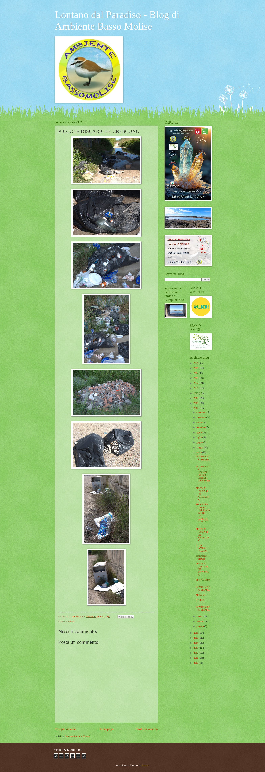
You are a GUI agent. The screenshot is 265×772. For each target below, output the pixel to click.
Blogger (145, 765)
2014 (196, 643)
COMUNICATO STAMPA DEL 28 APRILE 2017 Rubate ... (203, 475)
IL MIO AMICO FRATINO (202, 548)
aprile (199, 452)
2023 (196, 378)
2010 (196, 663)
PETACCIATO (203, 580)
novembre (201, 417)
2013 (196, 648)
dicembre (201, 412)
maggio (200, 447)
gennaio (200, 626)
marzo (199, 616)
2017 (196, 408)
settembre (201, 427)
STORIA (200, 600)
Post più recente (65, 729)
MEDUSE (200, 595)
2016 (196, 632)
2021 (196, 388)
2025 (196, 368)
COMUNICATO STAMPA (203, 458)
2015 (196, 638)
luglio (199, 437)
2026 (196, 363)
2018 (196, 403)
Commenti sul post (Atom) (77, 736)
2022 (196, 383)
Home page (106, 729)
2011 (196, 657)
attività (71, 621)
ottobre (200, 422)
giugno (199, 442)
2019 (196, 398)
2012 (196, 653)
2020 (196, 393)
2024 (196, 373)
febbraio (200, 621)
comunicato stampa (201, 557)
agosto (199, 432)
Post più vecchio (147, 729)
